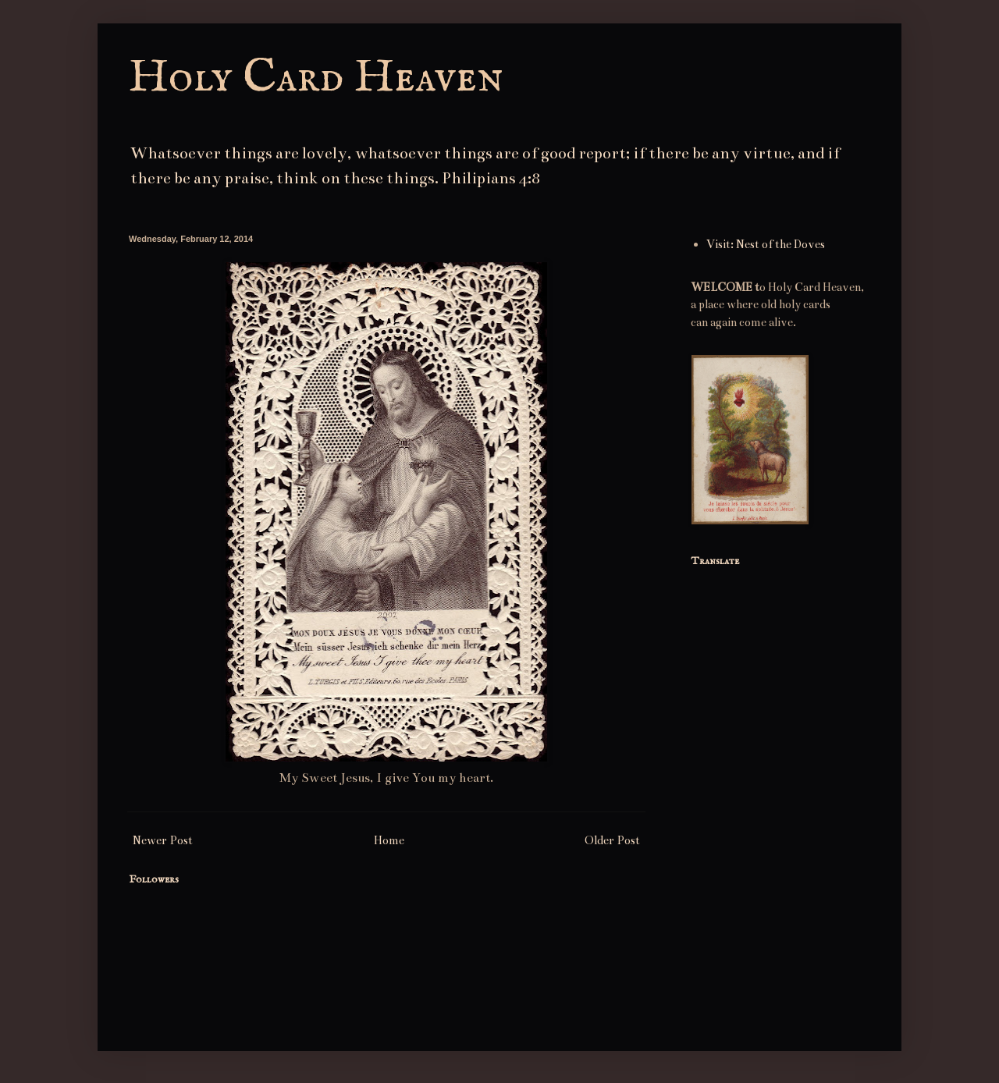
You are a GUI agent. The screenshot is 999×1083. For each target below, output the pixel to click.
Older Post (612, 840)
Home (389, 840)
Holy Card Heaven (316, 78)
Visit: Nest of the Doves (765, 244)
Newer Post (163, 840)
